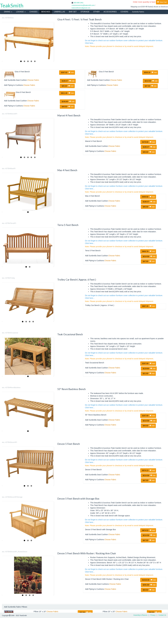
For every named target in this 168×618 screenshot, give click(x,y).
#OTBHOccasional (11, 333)
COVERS (124, 12)
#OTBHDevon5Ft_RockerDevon (16, 552)
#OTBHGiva (9, 18)
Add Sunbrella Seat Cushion (15, 80)
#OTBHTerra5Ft (10, 223)
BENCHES (45, 12)
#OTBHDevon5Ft (11, 442)
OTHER (96, 12)
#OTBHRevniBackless (12, 387)
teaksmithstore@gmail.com (81, 8)
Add (67, 72)
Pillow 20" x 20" (109, 611)
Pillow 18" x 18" (40, 611)
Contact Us (162, 615)
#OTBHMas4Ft (10, 168)
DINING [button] (8, 12)
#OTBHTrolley (10, 278)
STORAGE (85, 12)
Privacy (152, 615)
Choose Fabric (33, 80)
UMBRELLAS (59, 12)
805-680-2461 (78, 3)
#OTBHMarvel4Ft (11, 114)
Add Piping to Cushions (13, 85)
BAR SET (73, 12)
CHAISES (33, 12)
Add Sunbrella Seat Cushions (97, 584)
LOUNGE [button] (21, 12)
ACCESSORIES (110, 12)
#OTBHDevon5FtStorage (13, 497)
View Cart (162, 2)
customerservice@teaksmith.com (83, 5)
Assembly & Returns (140, 615)
